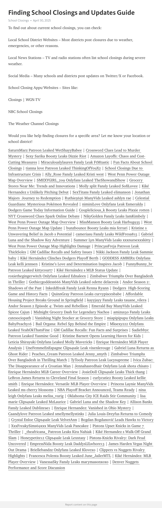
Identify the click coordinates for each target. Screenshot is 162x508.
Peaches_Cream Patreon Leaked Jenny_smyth (69, 354)
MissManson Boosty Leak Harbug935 (110, 222)
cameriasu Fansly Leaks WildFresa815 (106, 234)
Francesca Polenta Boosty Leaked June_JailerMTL (70, 455)
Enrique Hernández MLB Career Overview (43, 372)
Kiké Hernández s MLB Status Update (87, 270)
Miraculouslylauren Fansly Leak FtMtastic (75, 162)
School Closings (18, 20)
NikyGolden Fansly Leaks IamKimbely (114, 216)
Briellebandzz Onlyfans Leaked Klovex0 (62, 450)
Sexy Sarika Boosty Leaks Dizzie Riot (56, 156)
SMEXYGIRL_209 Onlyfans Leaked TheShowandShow (81, 180)
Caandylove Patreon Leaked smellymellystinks (46, 413)
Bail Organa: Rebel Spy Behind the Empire (71, 324)
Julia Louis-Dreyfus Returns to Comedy (120, 413)
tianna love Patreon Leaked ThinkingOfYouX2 (63, 168)
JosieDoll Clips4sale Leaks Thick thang (113, 372)
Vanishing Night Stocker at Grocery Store (69, 318)
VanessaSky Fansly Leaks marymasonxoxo (74, 462)
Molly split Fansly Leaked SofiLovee (108, 186)
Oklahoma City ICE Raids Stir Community (102, 396)
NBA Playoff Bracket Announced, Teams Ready (96, 389)
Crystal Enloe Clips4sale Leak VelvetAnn (44, 419)
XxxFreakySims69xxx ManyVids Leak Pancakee (50, 426)
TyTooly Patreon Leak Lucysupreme (100, 360)
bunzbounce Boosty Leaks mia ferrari (96, 228)
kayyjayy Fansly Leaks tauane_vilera (116, 300)
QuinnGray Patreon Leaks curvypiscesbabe (86, 294)
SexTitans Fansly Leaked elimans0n (102, 192)
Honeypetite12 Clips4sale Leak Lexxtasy (52, 438)
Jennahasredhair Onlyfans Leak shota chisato (112, 366)
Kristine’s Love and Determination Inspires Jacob (82, 264)
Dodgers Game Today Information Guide (41, 210)
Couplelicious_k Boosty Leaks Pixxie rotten (114, 210)
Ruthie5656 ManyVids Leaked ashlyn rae (98, 198)
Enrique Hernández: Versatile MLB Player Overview (64, 384)
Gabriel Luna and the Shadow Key (98, 401)
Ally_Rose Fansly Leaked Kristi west (74, 174)
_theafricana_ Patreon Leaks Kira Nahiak (58, 431)
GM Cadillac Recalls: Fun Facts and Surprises (91, 330)
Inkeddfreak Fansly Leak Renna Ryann (77, 288)
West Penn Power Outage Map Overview (42, 222)
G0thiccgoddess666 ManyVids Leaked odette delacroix (74, 282)
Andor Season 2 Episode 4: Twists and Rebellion (48, 306)
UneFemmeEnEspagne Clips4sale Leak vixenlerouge (68, 348)
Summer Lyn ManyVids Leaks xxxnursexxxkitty (112, 240)
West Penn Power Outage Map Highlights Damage (49, 246)
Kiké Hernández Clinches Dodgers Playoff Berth (59, 258)
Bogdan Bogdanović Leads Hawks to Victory (117, 419)
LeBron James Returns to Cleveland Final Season (48, 377)
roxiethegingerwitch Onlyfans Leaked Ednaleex (47, 276)
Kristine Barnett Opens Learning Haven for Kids (101, 336)
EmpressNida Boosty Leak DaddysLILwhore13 (67, 443)
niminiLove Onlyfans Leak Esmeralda (112, 204)
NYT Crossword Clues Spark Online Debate (44, 216)
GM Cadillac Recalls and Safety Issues (61, 252)
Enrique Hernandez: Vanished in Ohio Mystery (92, 408)
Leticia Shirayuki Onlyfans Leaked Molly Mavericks (50, 342)
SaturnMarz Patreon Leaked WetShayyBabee (45, 150)
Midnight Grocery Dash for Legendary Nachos (71, 312)
